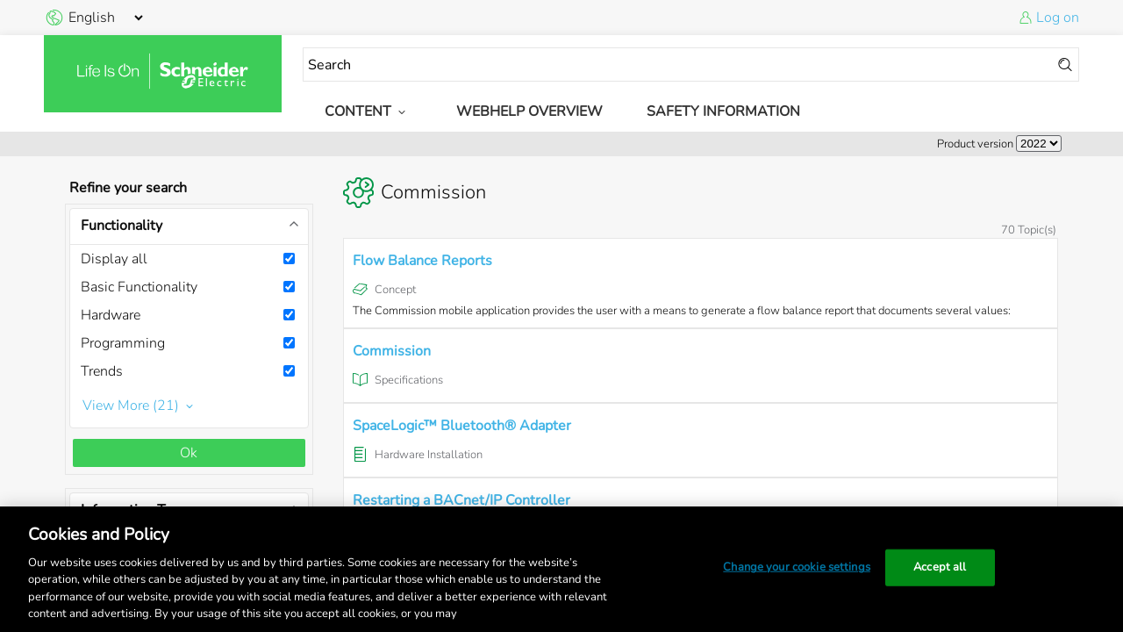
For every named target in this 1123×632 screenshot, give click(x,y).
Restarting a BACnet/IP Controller (461, 500)
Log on (1057, 17)
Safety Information (723, 111)
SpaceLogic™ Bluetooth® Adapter (462, 425)
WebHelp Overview (529, 111)
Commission (392, 351)
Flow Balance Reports (422, 260)
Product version (975, 144)
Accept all (939, 567)
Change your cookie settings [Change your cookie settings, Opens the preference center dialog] (796, 567)
